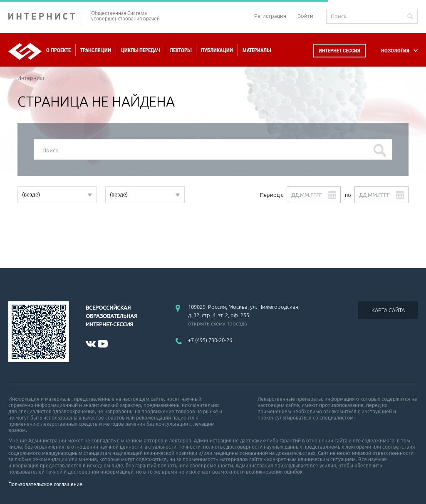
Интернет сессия (339, 50)
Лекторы (180, 50)
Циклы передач (140, 50)
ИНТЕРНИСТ (45, 16)
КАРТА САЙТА (388, 310)
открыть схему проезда (217, 323)
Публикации (217, 50)
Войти (305, 16)
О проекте (58, 50)
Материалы (257, 50)
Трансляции (95, 50)
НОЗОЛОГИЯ (395, 50)
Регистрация (270, 16)
